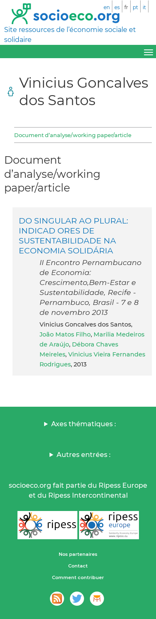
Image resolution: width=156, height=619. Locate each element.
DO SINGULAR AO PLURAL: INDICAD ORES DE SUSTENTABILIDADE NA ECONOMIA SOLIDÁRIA (73, 235)
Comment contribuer (78, 577)
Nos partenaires (78, 554)
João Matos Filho (65, 334)
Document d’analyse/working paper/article (72, 135)
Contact (78, 566)
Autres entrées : (84, 455)
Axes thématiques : (83, 424)
